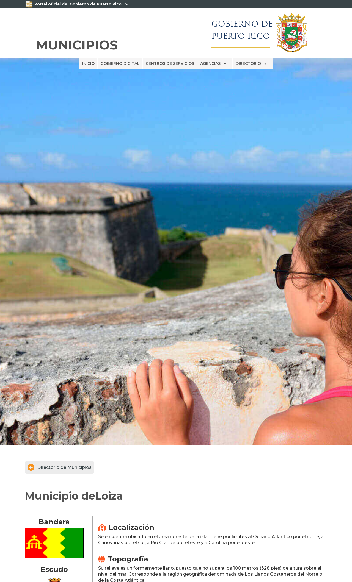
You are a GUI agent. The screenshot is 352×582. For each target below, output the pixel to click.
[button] (215, 63)
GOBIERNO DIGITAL (120, 63)
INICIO (88, 63)
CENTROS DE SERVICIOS (170, 63)
